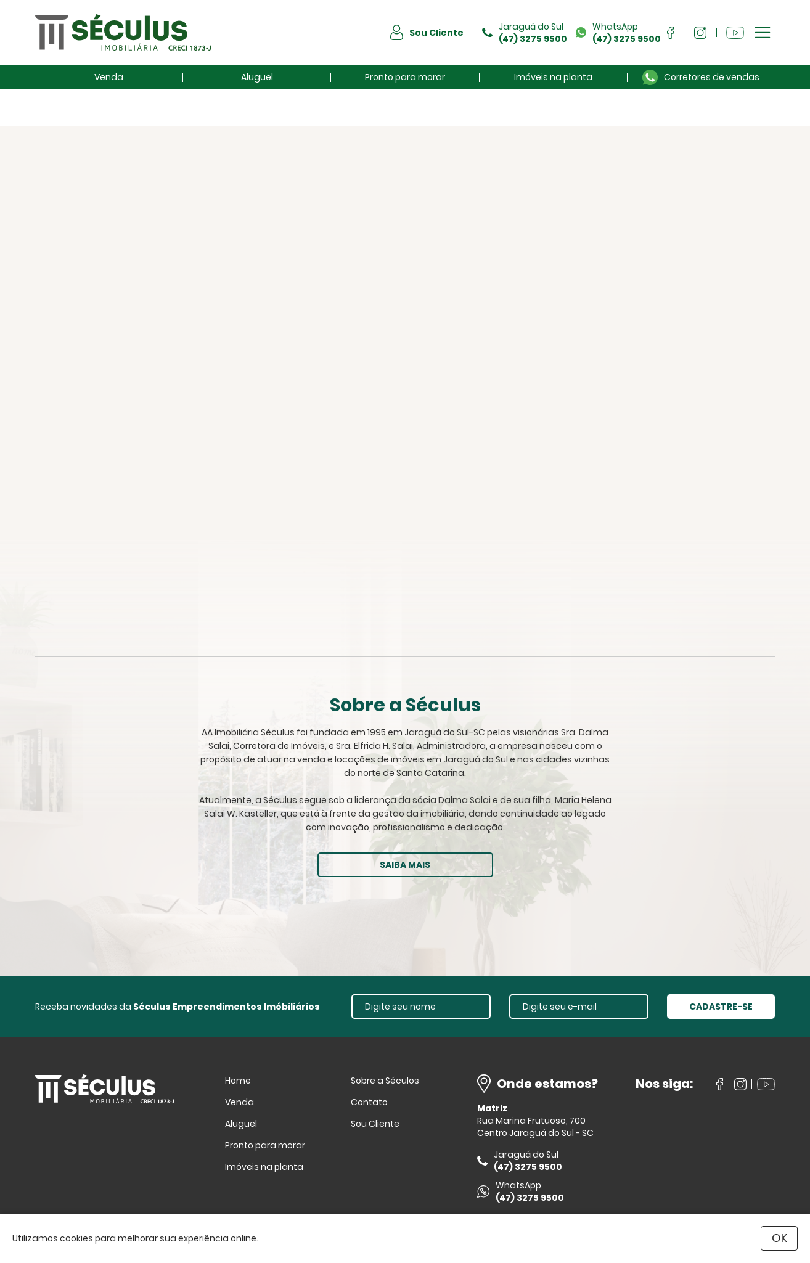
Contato (369, 1102)
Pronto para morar (405, 77)
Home (238, 1080)
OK (779, 1238)
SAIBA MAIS (405, 865)
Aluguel (257, 77)
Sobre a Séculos (385, 1080)
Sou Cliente (375, 1124)
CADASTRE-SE (721, 1006)
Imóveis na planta (553, 77)
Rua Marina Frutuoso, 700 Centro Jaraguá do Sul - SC (535, 1126)
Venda (108, 77)
